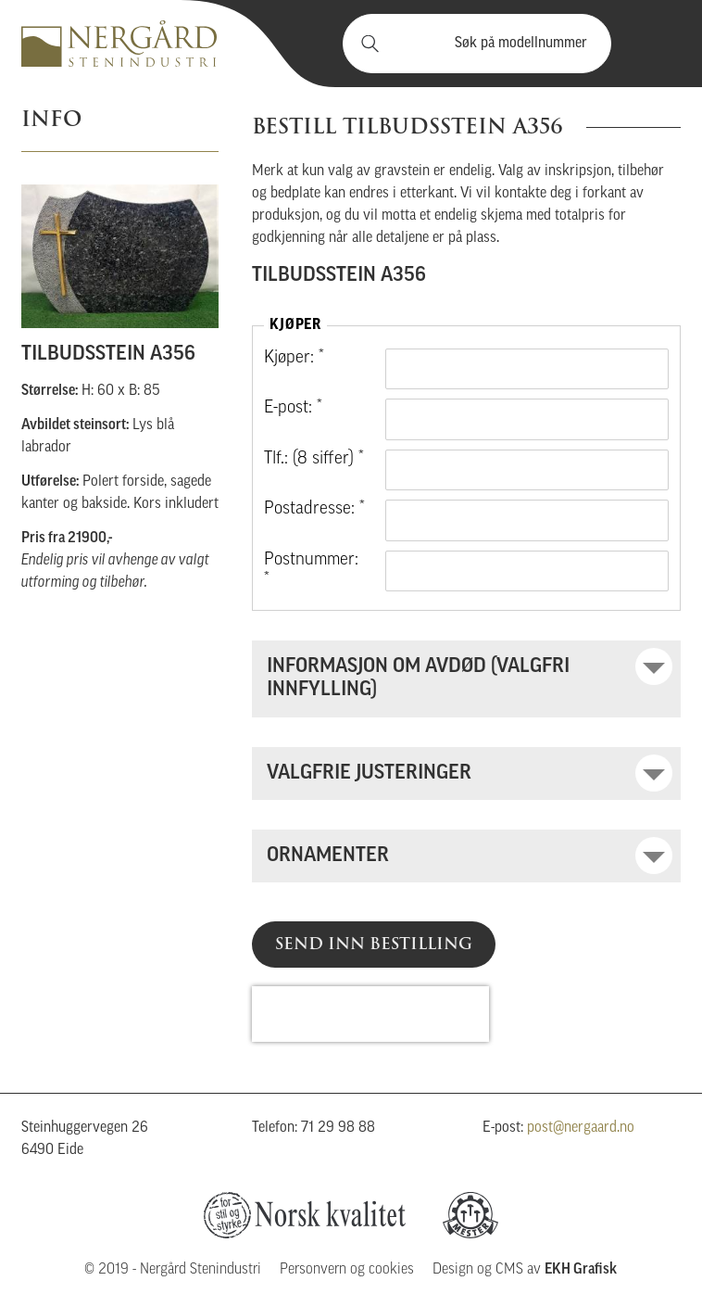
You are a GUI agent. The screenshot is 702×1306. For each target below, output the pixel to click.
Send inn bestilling (373, 944)
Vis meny (655, 43)
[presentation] (370, 1014)
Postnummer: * (311, 571)
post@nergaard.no (580, 1128)
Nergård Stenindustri (119, 43)
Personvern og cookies (347, 1269)
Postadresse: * (314, 509)
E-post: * (293, 408)
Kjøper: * (294, 358)
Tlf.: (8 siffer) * (314, 459)
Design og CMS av (524, 1269)
